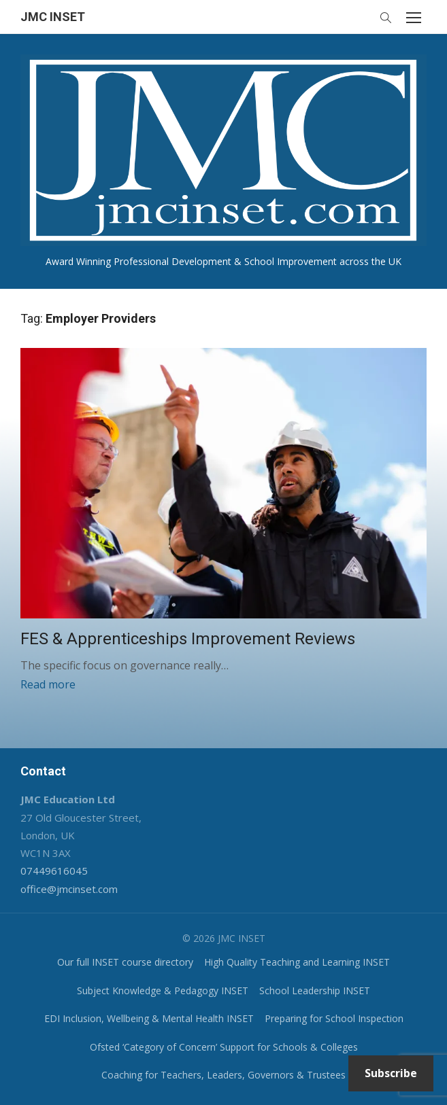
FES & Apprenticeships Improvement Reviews (187, 638)
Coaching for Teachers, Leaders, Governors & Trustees (223, 1074)
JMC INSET (52, 17)
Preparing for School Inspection (334, 1018)
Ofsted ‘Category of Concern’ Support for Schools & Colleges (224, 1046)
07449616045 (54, 870)
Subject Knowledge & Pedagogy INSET (162, 990)
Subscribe (391, 1073)
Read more (48, 684)
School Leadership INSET (314, 990)
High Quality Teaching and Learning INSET (297, 961)
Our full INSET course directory (125, 961)
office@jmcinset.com (69, 889)
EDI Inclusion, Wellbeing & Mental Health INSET (149, 1018)
